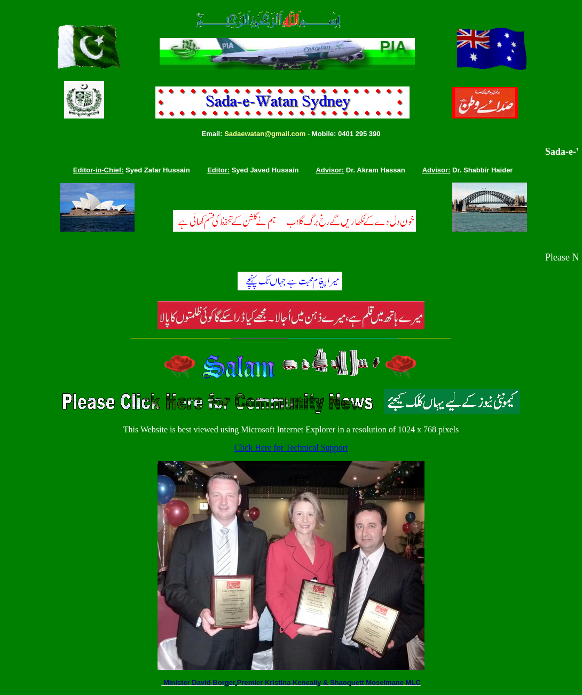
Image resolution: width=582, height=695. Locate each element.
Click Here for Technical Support (291, 447)
